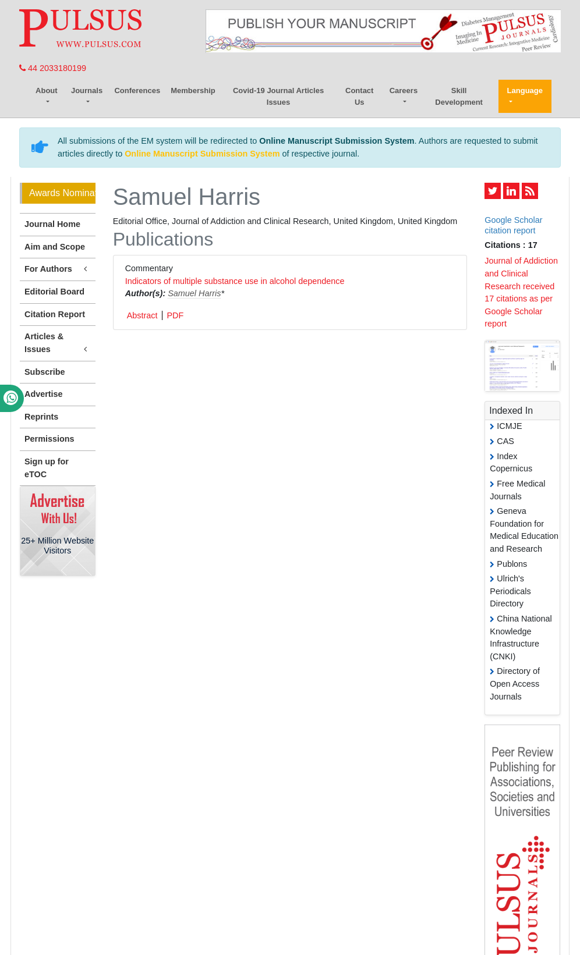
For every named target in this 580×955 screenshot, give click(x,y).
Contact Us (359, 96)
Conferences (137, 90)
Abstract (142, 315)
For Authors (57, 269)
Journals (86, 90)
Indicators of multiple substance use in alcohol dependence (235, 281)
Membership (193, 90)
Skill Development (459, 96)
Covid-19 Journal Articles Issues (278, 96)
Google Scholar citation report (513, 225)
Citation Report (54, 314)
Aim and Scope (54, 246)
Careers (404, 90)
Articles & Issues (57, 343)
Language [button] (525, 90)
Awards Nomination (62, 193)
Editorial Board (54, 291)
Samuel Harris (194, 293)
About (47, 90)
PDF (175, 315)
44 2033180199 (52, 68)
